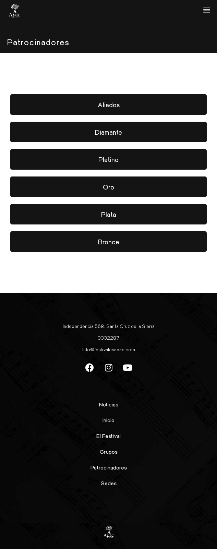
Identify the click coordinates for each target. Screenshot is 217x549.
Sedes (109, 483)
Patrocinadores (109, 467)
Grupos (109, 451)
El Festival (108, 435)
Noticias (108, 404)
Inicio (108, 420)
